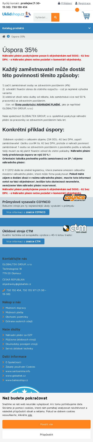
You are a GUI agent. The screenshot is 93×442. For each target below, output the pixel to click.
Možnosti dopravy (16, 307)
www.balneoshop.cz (17, 380)
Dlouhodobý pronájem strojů (22, 343)
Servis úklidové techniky (19, 348)
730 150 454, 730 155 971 (22, 290)
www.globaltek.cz (16, 375)
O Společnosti (13, 362)
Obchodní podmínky (17, 316)
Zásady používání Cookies (20, 366)
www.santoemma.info (18, 371)
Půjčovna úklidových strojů (21, 339)
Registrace (83, 3)
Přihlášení (65, 3)
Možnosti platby (15, 312)
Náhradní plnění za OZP (19, 335)
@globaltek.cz (23, 284)
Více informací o (25, 212)
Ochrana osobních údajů (19, 321)
